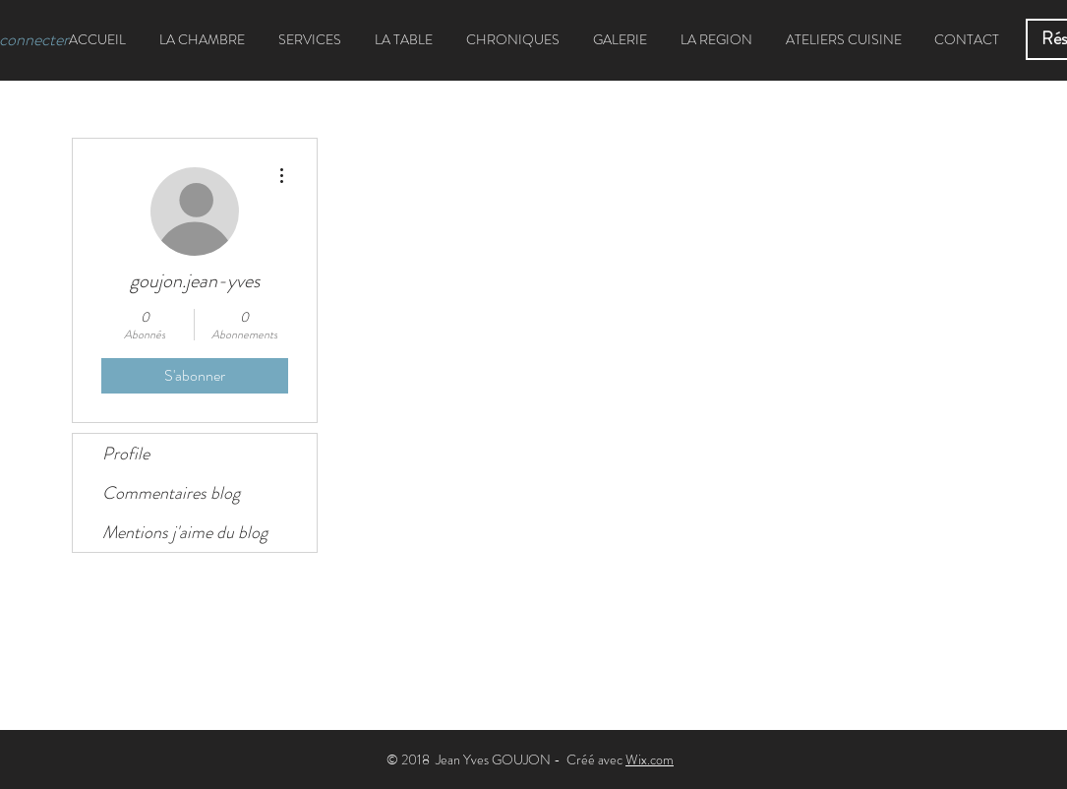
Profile (125, 453)
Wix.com (649, 759)
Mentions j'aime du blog (184, 532)
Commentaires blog (171, 493)
